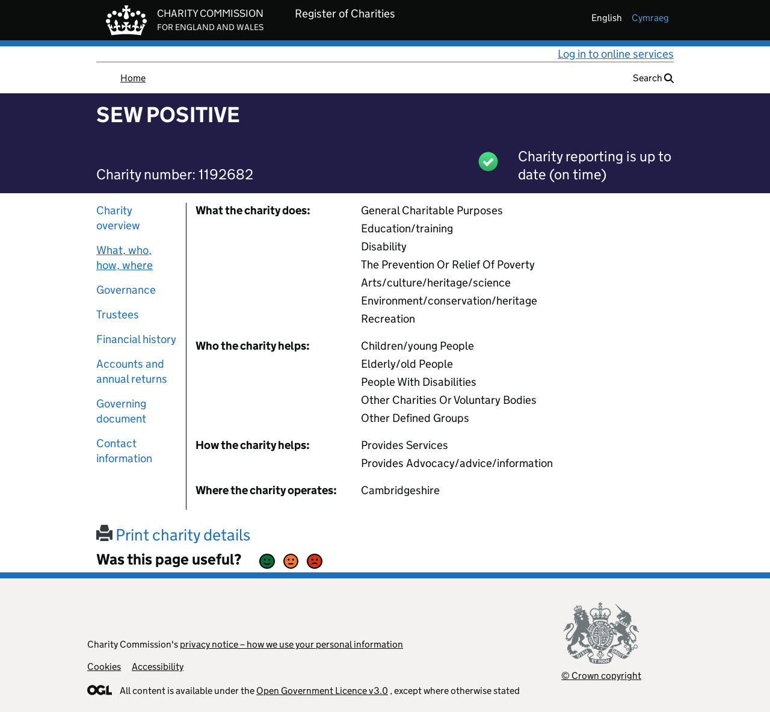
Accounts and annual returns (131, 371)
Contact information (124, 450)
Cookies (104, 666)
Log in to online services (616, 54)
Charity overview (118, 217)
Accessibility (157, 666)
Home (133, 78)
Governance (126, 290)
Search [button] (653, 78)
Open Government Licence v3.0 (322, 690)
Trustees (117, 314)
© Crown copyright (601, 675)
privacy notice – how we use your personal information (291, 644)
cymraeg (650, 17)
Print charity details (173, 535)
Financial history (136, 339)
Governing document (121, 411)
